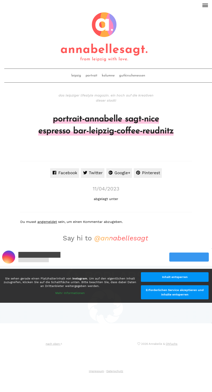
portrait (91, 75)
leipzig (76, 75)
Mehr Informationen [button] (70, 293)
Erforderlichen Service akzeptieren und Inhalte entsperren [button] (175, 292)
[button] (205, 5)
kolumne (108, 75)
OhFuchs (171, 343)
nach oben (54, 343)
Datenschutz (114, 371)
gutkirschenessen (132, 75)
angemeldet (47, 222)
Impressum (96, 371)
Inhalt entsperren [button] (175, 277)
